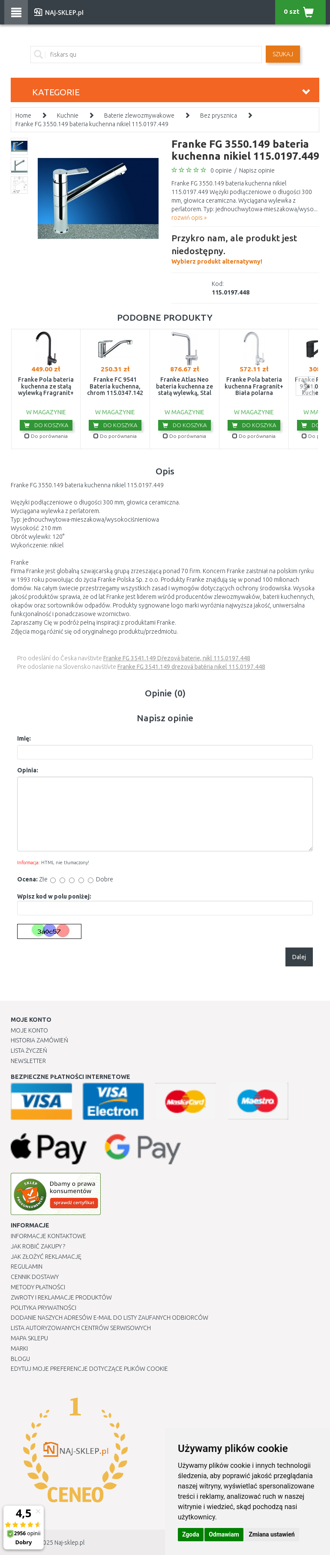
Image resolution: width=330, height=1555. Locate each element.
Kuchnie (67, 115)
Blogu (20, 1358)
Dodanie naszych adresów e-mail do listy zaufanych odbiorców (109, 1317)
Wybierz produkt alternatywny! (245, 248)
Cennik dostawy (35, 1276)
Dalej (299, 957)
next (305, 386)
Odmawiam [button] (224, 1534)
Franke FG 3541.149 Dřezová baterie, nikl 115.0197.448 (176, 658)
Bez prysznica (218, 115)
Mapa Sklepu (29, 1338)
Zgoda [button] (190, 1534)
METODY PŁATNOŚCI (38, 1287)
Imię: (24, 738)
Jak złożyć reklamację (46, 1256)
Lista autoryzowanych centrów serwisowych (81, 1327)
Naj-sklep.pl (69, 1542)
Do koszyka (46, 425)
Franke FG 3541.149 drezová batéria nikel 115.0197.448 (191, 666)
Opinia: (27, 770)
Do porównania (46, 436)
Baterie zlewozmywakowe (139, 115)
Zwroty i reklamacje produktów (61, 1297)
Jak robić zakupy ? (38, 1246)
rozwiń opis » (189, 217)
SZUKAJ (283, 54)
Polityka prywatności (43, 1307)
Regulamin (26, 1266)
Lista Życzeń (29, 1050)
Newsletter (28, 1060)
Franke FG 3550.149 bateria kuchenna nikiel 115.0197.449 (91, 124)
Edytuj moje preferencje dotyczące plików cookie (89, 1368)
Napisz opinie (257, 170)
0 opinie (221, 170)
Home (23, 115)
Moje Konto (29, 1030)
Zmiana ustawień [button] (271, 1534)
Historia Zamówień (39, 1040)
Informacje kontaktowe (48, 1236)
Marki (19, 1348)
